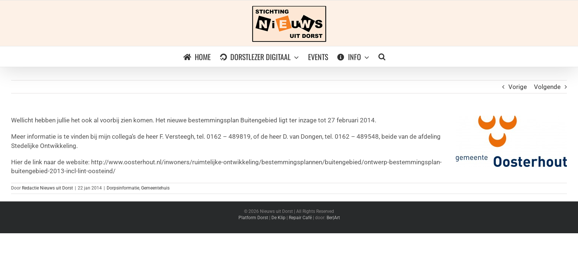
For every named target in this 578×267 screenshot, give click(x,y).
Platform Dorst (253, 217)
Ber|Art (333, 217)
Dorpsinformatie (123, 188)
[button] (386, 56)
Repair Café (300, 217)
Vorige (517, 86)
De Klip (278, 217)
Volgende (547, 86)
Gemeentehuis (155, 188)
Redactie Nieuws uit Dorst (47, 188)
